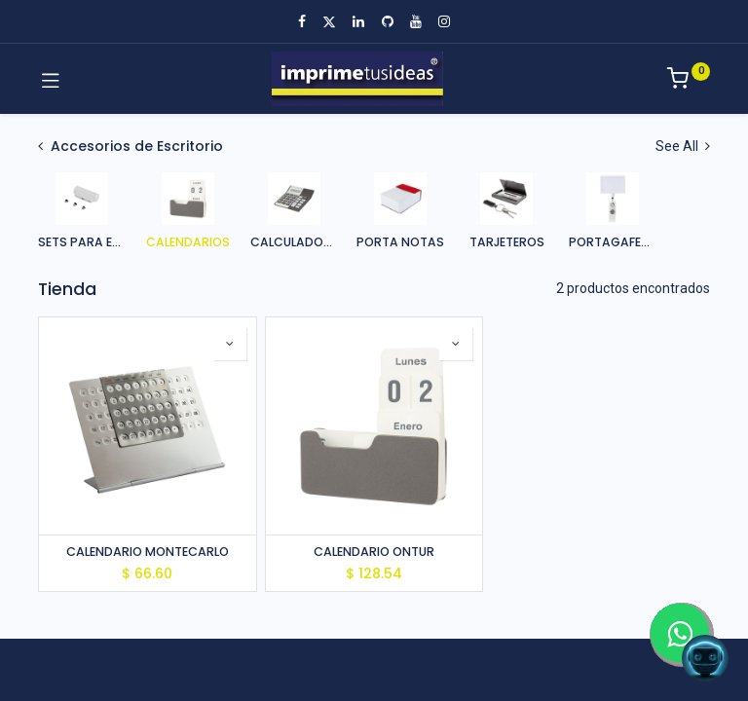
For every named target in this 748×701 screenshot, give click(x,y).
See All (682, 146)
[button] (229, 343)
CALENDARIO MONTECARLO (147, 551)
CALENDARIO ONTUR (374, 551)
